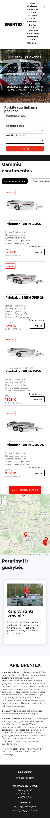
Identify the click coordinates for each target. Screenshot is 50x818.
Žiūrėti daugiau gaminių (25, 490)
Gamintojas (33, 21)
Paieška (25, 149)
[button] (25, 535)
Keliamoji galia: (15, 125)
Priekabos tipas (16, 116)
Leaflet (31, 554)
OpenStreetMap (43, 554)
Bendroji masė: (15, 135)
